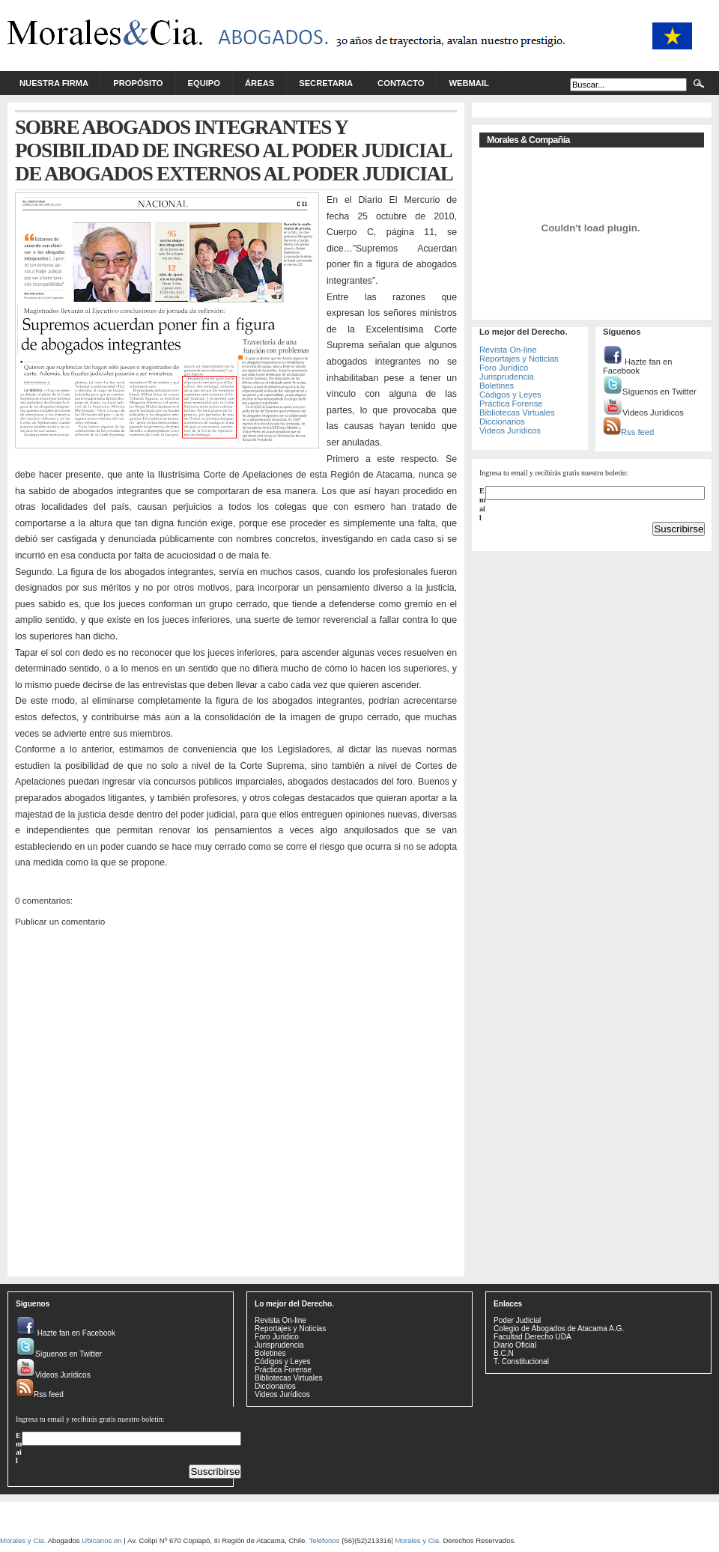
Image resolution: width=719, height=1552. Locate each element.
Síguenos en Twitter (650, 391)
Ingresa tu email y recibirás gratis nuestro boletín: (553, 473)
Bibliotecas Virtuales (517, 412)
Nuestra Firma (53, 83)
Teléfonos (324, 1540)
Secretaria (326, 83)
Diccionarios (502, 421)
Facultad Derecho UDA (532, 1337)
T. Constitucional (521, 1361)
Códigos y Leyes (510, 394)
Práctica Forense (511, 403)
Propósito (138, 83)
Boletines (496, 385)
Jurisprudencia (506, 376)
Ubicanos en (101, 1540)
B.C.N (504, 1353)
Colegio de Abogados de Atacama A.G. (559, 1328)
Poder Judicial (517, 1320)
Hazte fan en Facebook (638, 366)
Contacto (400, 83)
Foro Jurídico (503, 367)
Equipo (204, 83)
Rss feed (628, 431)
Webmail (468, 83)
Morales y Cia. (23, 1540)
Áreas (259, 83)
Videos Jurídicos (510, 430)
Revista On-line (507, 349)
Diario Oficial (515, 1345)
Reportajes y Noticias (519, 358)
